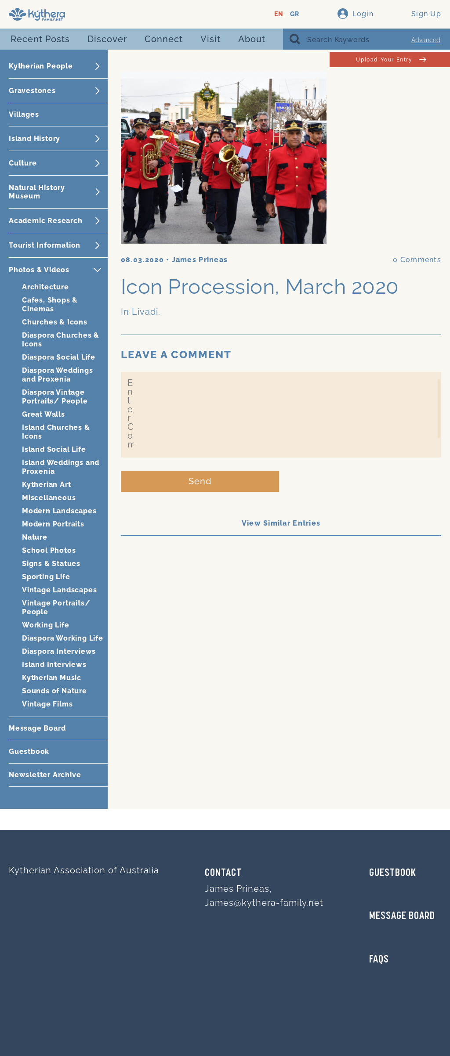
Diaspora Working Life (62, 638)
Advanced (425, 39)
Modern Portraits (53, 524)
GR (294, 14)
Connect (164, 39)
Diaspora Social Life (58, 357)
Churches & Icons (54, 322)
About (251, 39)
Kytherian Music (51, 678)
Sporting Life (46, 577)
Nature (34, 537)
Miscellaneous (49, 498)
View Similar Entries (281, 523)
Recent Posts (40, 39)
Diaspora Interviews (59, 651)
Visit (210, 39)
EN (278, 14)
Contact (223, 873)
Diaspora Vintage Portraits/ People (55, 396)
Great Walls (43, 414)
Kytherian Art (46, 484)
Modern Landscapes (59, 511)
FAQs (379, 960)
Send (200, 481)
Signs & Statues (51, 563)
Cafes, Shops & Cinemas (50, 304)
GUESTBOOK (392, 873)
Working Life (45, 625)
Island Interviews (54, 664)
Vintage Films (47, 704)
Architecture (45, 287)
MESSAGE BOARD (402, 916)
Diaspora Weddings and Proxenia (57, 374)
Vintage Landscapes (59, 590)
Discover (107, 39)
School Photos (49, 550)
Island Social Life (54, 449)
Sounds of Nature (54, 691)
